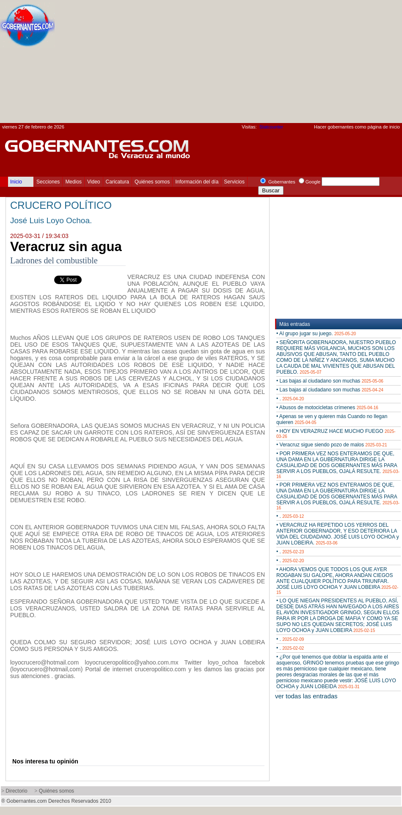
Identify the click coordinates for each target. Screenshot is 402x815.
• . (290, 399)
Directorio (16, 791)
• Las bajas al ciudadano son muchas (329, 381)
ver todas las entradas (306, 696)
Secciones (48, 182)
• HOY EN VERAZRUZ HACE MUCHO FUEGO (336, 433)
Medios (73, 182)
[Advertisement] (299, 64)
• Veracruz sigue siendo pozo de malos (331, 445)
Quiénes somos (152, 182)
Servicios (234, 182)
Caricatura (117, 182)
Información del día (196, 182)
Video (93, 182)
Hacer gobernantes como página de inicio (357, 126)
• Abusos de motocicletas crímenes (327, 407)
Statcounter (271, 126)
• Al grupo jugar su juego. (316, 333)
